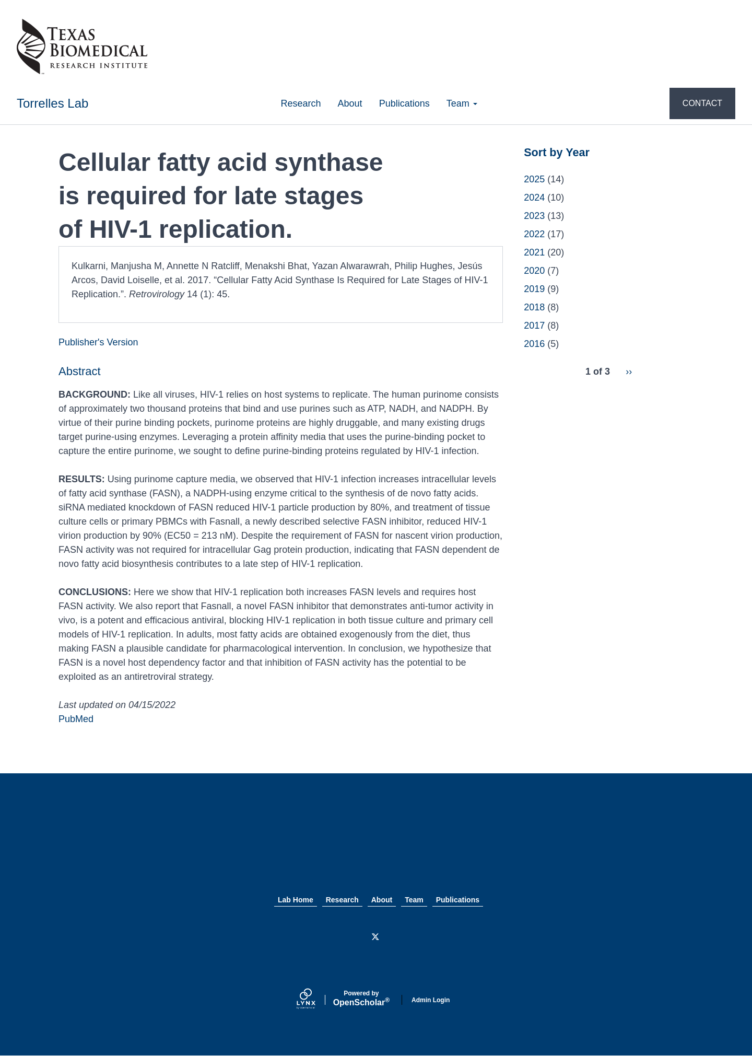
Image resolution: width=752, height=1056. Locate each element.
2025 (534, 179)
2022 (534, 234)
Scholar (361, 998)
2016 (534, 344)
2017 (534, 325)
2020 (534, 270)
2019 (534, 289)
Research (301, 103)
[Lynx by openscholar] (315, 1000)
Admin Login (431, 1000)
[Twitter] (376, 937)
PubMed (75, 719)
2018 (534, 307)
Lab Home (295, 900)
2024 (534, 197)
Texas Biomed (376, 845)
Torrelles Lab (52, 103)
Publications (404, 103)
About (350, 103)
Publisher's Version (98, 342)
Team (461, 103)
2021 (534, 252)
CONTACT (702, 103)
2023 (534, 216)
